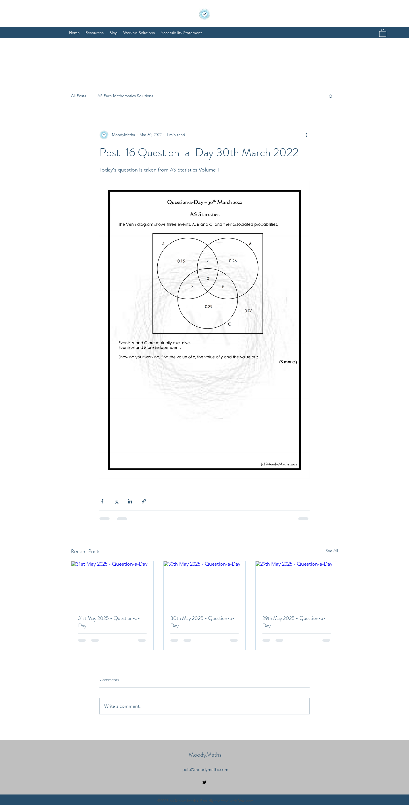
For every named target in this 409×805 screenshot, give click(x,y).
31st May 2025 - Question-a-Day (109, 621)
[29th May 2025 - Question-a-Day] (297, 584)
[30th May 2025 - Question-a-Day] (205, 584)
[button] (382, 32)
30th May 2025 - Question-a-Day (202, 621)
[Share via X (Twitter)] (116, 501)
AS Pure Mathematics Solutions (125, 95)
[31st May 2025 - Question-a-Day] (112, 584)
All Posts (78, 95)
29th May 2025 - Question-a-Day (294, 621)
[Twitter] (204, 782)
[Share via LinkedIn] (130, 501)
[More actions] (306, 134)
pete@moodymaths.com (205, 769)
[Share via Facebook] (102, 501)
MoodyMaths (205, 754)
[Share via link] (144, 501)
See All (331, 550)
